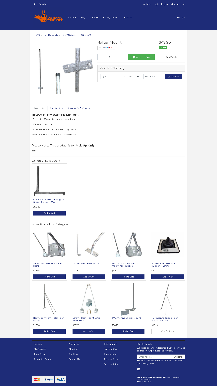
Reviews (79, 108)
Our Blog (73, 354)
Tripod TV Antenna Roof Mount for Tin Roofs (125, 264)
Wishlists (147, 4)
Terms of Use (110, 349)
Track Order (39, 354)
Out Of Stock (167, 331)
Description (39, 108)
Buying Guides (110, 17)
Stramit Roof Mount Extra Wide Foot (86, 319)
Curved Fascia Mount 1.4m (87, 263)
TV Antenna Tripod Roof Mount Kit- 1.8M (164, 319)
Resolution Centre (42, 359)
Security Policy (111, 364)
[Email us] (138, 369)
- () (180, 17)
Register (165, 4)
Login (156, 4)
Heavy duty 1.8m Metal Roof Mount (48, 319)
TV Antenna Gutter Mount (126, 318)
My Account (40, 349)
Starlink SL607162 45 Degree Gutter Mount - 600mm (48, 200)
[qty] (109, 76)
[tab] (39, 108)
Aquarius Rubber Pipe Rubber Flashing (163, 264)
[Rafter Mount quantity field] (110, 57)
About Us (94, 17)
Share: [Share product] (106, 48)
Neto (147, 379)
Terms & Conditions (173, 360)
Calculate (173, 76)
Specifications (56, 108)
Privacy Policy (110, 354)
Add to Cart (141, 57)
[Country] (130, 76)
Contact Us (127, 17)
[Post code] (152, 76)
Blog (83, 17)
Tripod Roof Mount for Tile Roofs (47, 264)
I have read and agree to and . (159, 362)
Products (71, 17)
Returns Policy (111, 359)
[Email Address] (154, 357)
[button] (172, 57)
